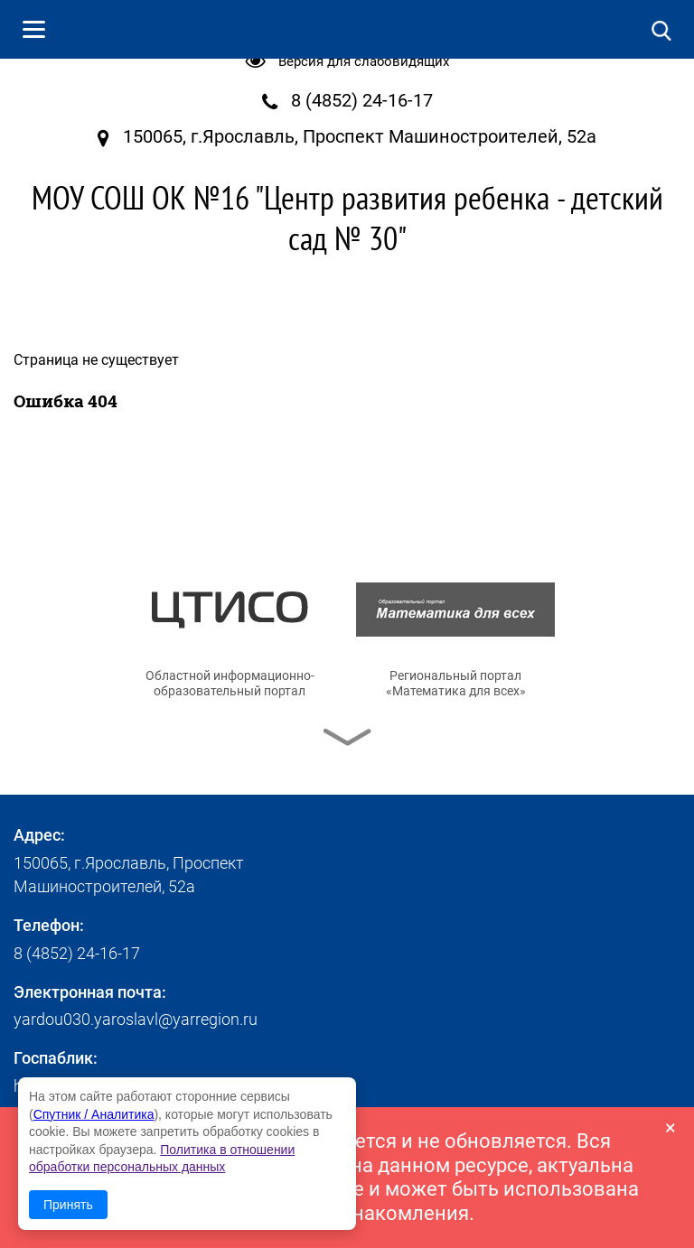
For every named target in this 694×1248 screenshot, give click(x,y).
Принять (68, 1204)
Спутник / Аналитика (94, 1114)
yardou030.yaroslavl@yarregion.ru (136, 1019)
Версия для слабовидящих (363, 61)
